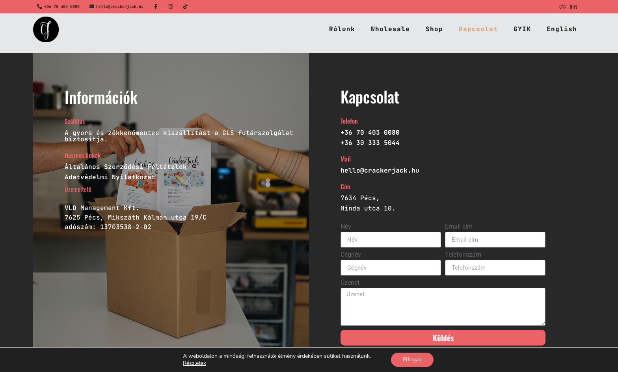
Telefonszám (463, 255)
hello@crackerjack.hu (119, 6)
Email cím (459, 227)
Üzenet (350, 283)
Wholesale (390, 29)
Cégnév (351, 255)
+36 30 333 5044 (370, 143)
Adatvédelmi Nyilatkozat (110, 177)
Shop (434, 29)
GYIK (522, 29)
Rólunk (342, 29)
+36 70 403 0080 (62, 6)
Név (346, 227)
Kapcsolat (478, 29)
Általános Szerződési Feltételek (126, 167)
